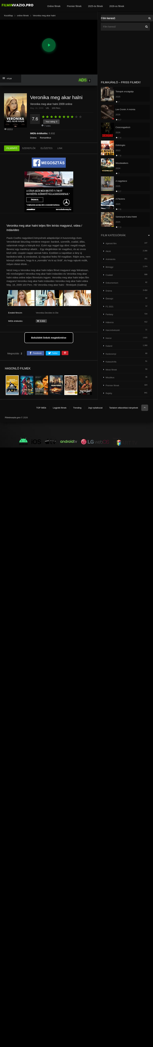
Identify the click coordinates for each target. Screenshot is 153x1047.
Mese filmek (111, 369)
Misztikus (110, 377)
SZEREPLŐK (29, 148)
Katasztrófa (111, 361)
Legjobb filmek (59, 408)
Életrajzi (109, 298)
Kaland (109, 346)
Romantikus (45, 137)
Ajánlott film (111, 243)
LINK (60, 148)
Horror (109, 338)
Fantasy (109, 314)
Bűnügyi (109, 267)
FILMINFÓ (12, 148)
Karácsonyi (111, 354)
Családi (109, 275)
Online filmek (53, 6)
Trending (77, 408)
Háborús (110, 322)
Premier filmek (74, 6)
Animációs (110, 259)
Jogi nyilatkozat (95, 408)
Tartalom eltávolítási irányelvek (123, 408)
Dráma (33, 137)
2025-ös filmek (95, 6)
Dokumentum (112, 283)
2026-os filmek (116, 6)
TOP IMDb (41, 408)
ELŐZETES (46, 148)
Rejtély (109, 393)
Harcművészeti (113, 330)
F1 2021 (109, 306)
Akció (108, 251)
